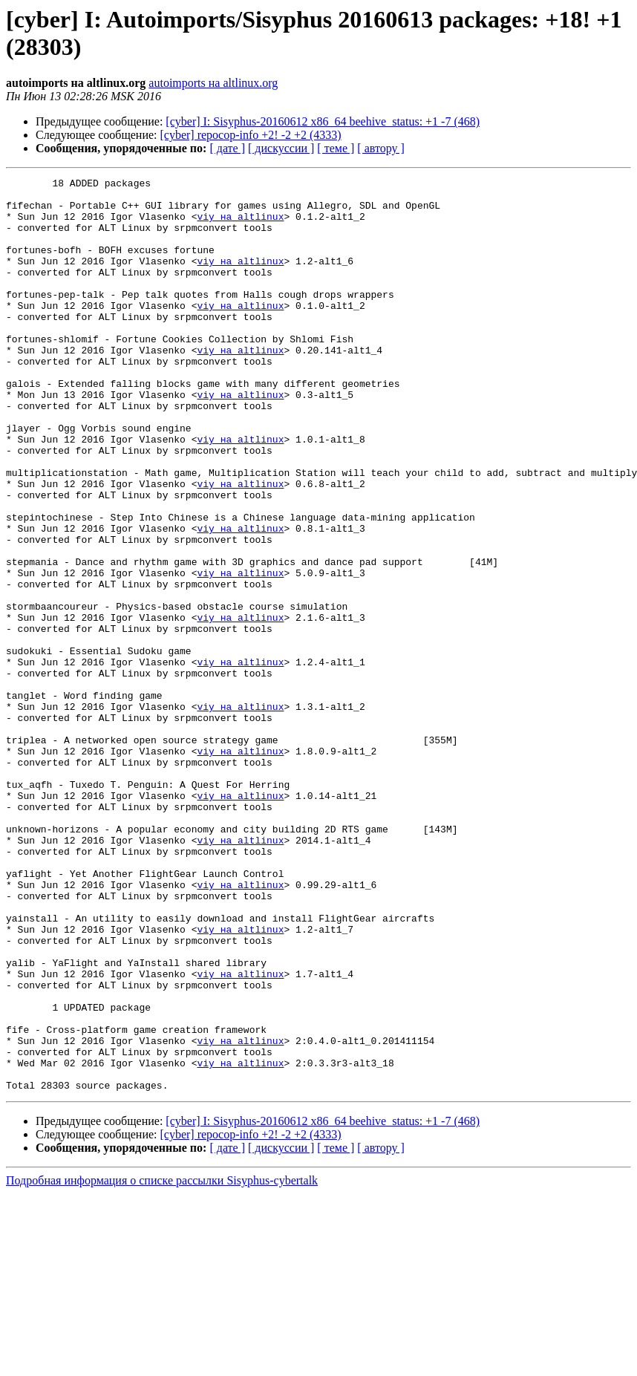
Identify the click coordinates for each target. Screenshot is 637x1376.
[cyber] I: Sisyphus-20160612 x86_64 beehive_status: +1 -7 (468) (323, 121)
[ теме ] (335, 148)
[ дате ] (227, 148)
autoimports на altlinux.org (213, 82)
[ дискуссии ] (281, 148)
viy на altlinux (240, 225)
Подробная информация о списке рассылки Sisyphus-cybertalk (162, 1363)
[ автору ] (380, 148)
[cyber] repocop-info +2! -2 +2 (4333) (251, 134)
